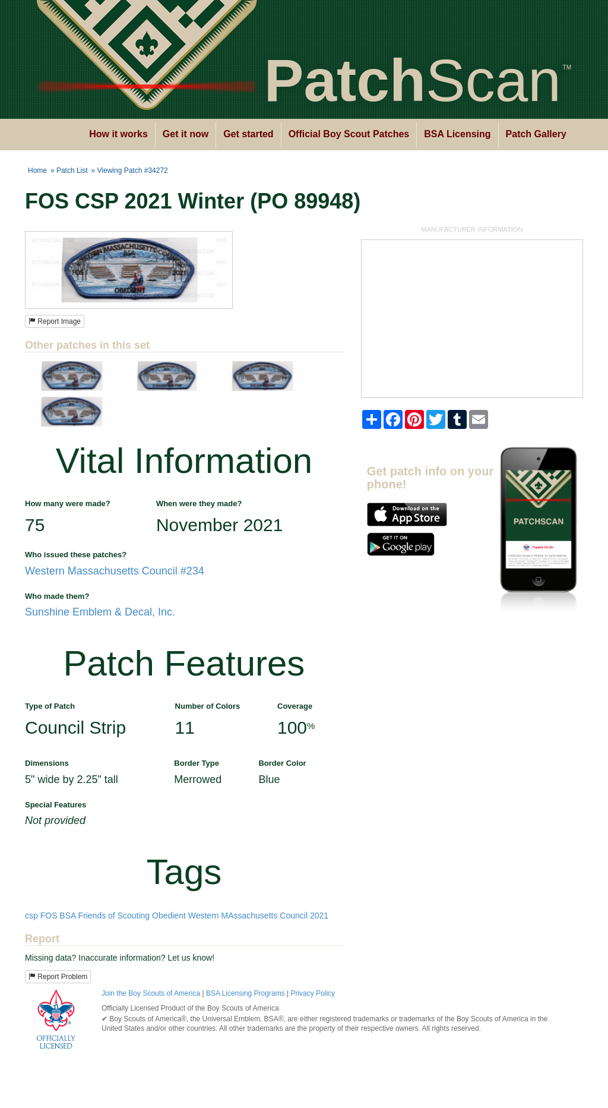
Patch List (72, 170)
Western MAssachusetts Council (248, 915)
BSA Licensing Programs (245, 993)
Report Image (54, 321)
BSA (67, 915)
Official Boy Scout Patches (349, 134)
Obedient (169, 915)
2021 (319, 915)
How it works (118, 134)
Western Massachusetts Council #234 (114, 571)
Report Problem (57, 977)
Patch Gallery (536, 134)
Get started (248, 134)
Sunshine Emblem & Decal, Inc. (100, 612)
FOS (49, 915)
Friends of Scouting (114, 915)
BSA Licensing (457, 134)
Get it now (185, 134)
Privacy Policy (312, 993)
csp (31, 915)
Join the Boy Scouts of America (151, 993)
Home (37, 170)
